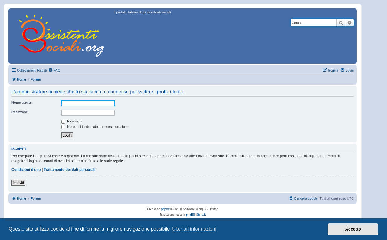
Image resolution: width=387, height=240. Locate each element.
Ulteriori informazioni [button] (194, 229)
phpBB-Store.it (196, 214)
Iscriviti (18, 183)
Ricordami (71, 121)
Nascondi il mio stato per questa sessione (94, 126)
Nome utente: (22, 102)
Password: (19, 112)
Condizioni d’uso (26, 170)
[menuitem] (54, 70)
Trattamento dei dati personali (70, 170)
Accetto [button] (353, 229)
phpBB (165, 209)
